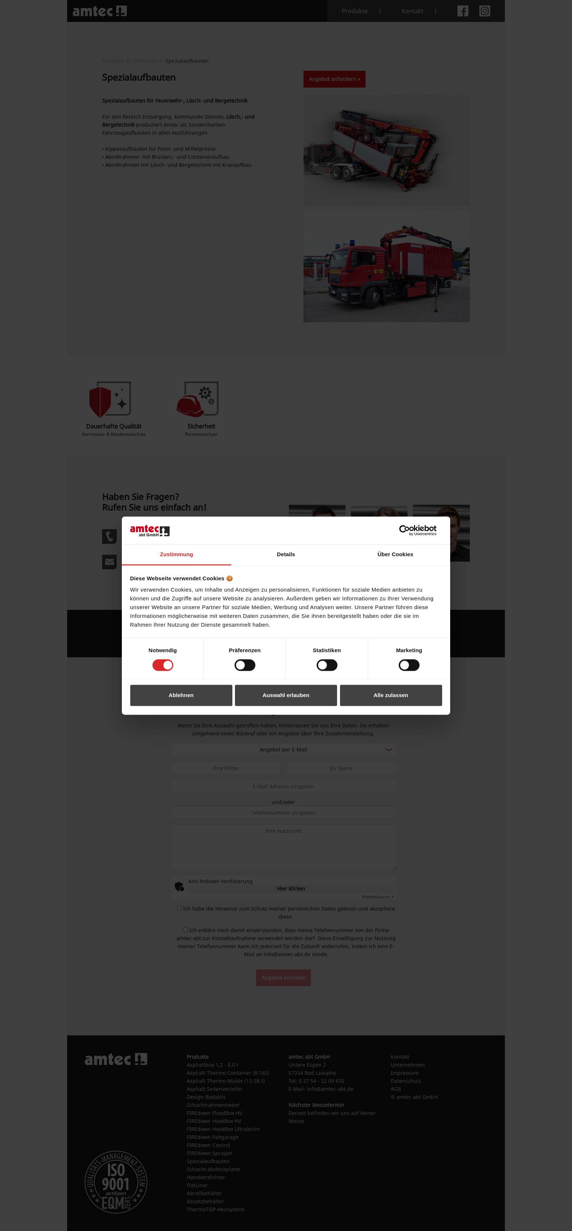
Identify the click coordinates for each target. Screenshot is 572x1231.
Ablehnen (181, 695)
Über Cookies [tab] (395, 554)
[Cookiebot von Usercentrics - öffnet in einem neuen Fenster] (410, 530)
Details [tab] (286, 554)
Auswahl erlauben (286, 695)
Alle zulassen (391, 695)
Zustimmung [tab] (176, 554)
